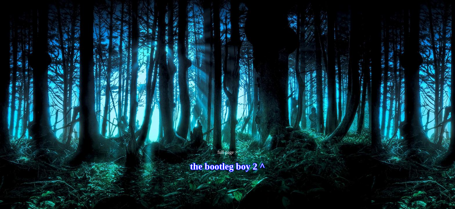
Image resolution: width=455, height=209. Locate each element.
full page (225, 152)
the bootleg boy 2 (225, 166)
